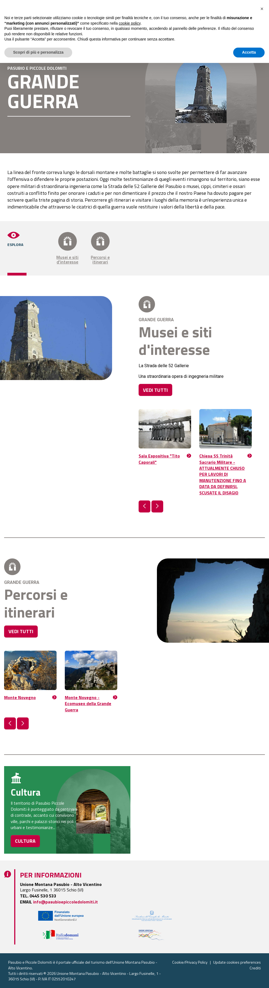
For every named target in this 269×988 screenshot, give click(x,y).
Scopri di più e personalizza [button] (38, 977)
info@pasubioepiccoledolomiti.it (65, 902)
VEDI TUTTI (155, 390)
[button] (144, 506)
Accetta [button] (249, 977)
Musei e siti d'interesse (67, 248)
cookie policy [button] (130, 948)
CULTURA (25, 841)
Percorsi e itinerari (100, 248)
